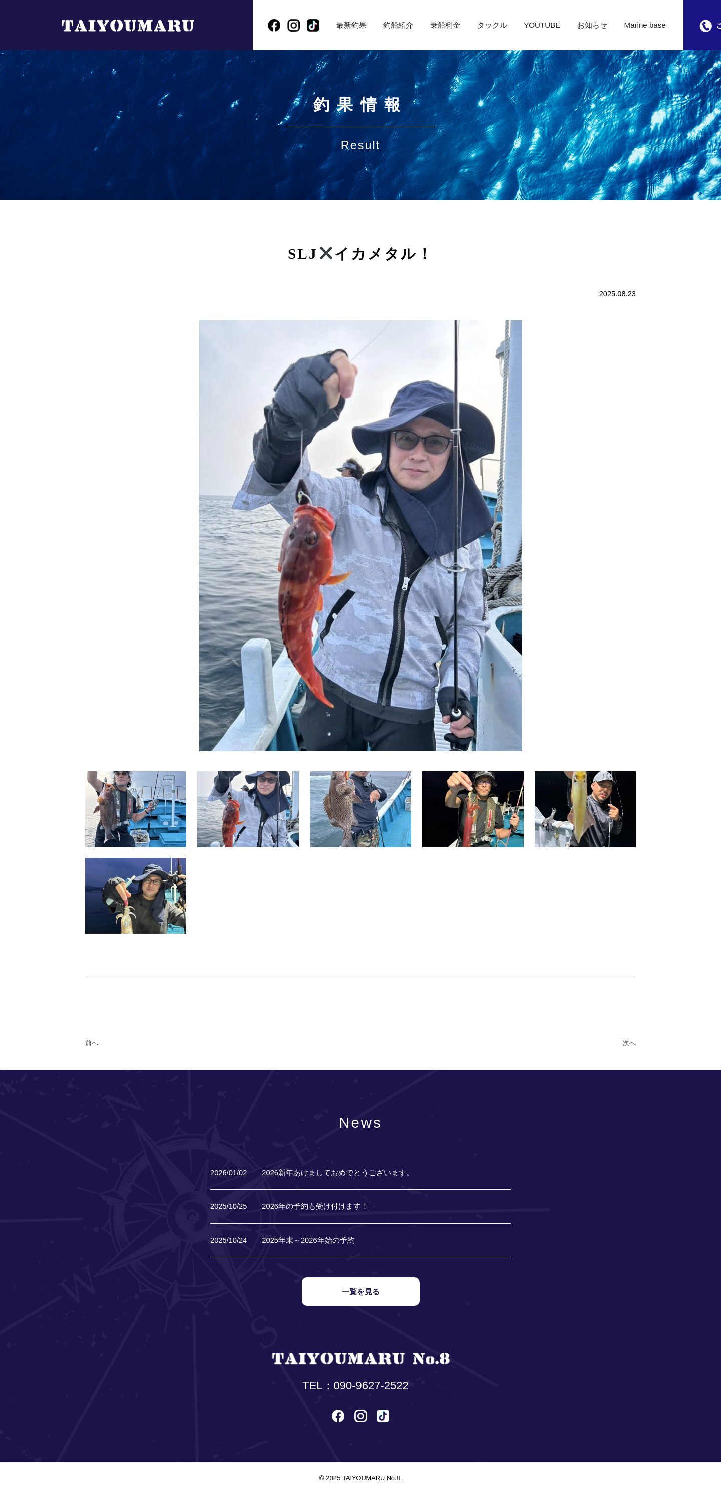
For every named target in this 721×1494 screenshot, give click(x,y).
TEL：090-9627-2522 (355, 1385)
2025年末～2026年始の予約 (308, 1240)
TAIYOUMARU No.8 (371, 1477)
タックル (494, 25)
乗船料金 (446, 25)
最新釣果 (352, 25)
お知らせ (593, 25)
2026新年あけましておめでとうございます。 (338, 1173)
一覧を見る (361, 1292)
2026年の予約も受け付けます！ (315, 1206)
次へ (629, 1043)
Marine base (646, 25)
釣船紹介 (399, 25)
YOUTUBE (543, 25)
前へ (91, 1043)
